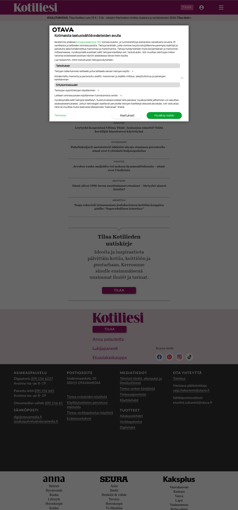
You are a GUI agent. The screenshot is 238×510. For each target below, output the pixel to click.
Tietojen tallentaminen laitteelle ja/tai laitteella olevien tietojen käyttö (94, 71)
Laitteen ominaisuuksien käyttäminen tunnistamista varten (88, 95)
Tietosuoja (60, 115)
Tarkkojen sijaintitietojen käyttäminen (77, 90)
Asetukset (127, 115)
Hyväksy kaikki (164, 115)
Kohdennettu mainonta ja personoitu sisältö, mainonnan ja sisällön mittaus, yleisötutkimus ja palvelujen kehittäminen (119, 78)
